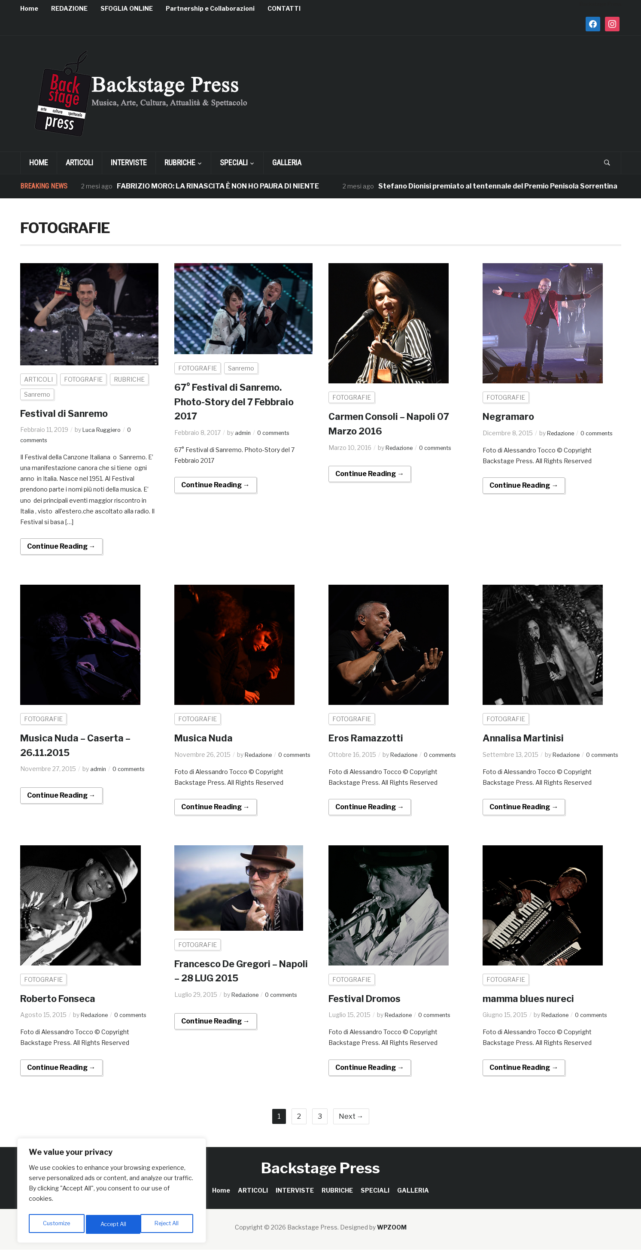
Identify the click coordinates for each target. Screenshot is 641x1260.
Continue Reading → (61, 546)
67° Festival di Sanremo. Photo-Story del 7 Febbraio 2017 (241, 401)
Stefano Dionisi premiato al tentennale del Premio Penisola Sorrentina (498, 186)
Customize (56, 1224)
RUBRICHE (179, 162)
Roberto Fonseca (62, 1008)
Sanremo (37, 394)
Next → (351, 1126)
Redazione (401, 447)
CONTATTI (284, 8)
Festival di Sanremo (69, 413)
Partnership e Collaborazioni (210, 8)
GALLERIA (286, 162)
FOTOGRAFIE (83, 379)
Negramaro (511, 416)
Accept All (168, 1224)
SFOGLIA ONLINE (126, 8)
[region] (111, 1192)
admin (243, 432)
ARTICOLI (79, 162)
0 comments (277, 432)
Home (29, 8)
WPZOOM (392, 1237)
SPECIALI (234, 162)
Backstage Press (320, 1178)
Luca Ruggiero (103, 429)
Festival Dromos (369, 1008)
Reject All (113, 1224)
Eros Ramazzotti (370, 738)
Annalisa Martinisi (527, 738)
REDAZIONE (69, 8)
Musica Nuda (206, 738)
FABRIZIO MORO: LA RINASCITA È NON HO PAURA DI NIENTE (218, 186)
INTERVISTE (129, 162)
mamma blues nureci (533, 1008)
